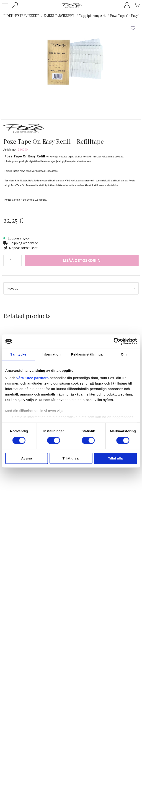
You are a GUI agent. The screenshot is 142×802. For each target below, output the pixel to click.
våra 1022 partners (32, 378)
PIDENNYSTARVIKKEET (21, 15)
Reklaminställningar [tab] (87, 354)
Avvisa (26, 458)
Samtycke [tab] (18, 354)
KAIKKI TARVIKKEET (59, 15)
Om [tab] (124, 354)
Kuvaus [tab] (71, 288)
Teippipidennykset (92, 15)
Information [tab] (51, 354)
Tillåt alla (115, 458)
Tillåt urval (71, 458)
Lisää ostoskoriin (82, 260)
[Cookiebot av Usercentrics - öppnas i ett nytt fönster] (117, 341)
